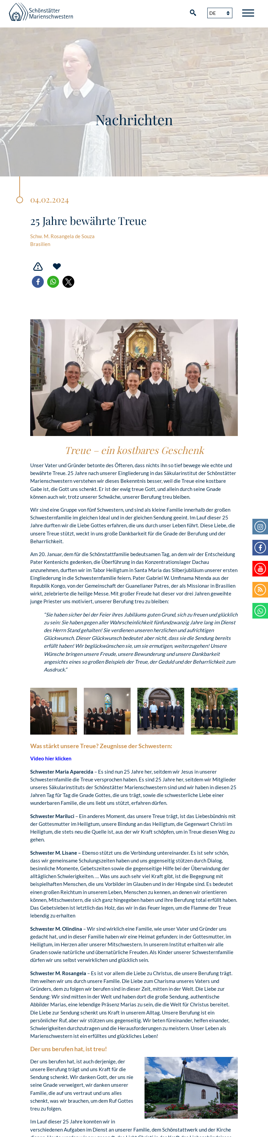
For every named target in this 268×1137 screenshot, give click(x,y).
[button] (38, 282)
